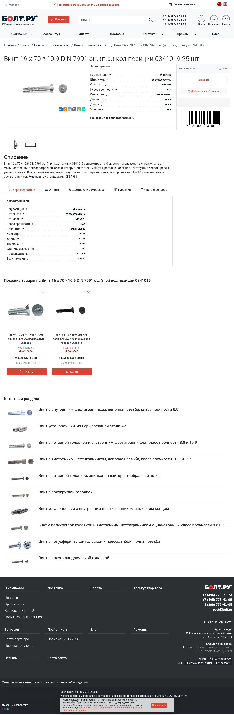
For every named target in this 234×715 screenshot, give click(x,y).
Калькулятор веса (147, 590)
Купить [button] (26, 371)
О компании (18, 34)
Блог (215, 34)
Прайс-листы (58, 631)
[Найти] (151, 20)
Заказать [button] (204, 79)
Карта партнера (17, 641)
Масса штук (51, 34)
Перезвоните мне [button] (182, 4)
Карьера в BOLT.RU (19, 612)
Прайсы (183, 34)
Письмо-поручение (19, 647)
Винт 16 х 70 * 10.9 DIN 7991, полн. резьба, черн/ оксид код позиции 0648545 (71, 338)
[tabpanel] (88, 231)
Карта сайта (57, 659)
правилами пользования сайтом (96, 707)
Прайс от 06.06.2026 (63, 641)
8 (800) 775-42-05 (175, 23)
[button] (58, 19)
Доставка (117, 34)
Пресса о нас (15, 606)
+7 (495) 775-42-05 (174, 15)
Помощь (140, 631)
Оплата (84, 34)
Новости (11, 599)
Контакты (150, 34)
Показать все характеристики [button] (112, 117)
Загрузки (12, 631)
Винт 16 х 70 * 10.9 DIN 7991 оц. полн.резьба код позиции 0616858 (26, 338)
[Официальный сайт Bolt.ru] (20, 18)
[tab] (22, 190)
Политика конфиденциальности (25, 618)
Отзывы (11, 659)
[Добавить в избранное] (203, 91)
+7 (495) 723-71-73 (174, 19)
